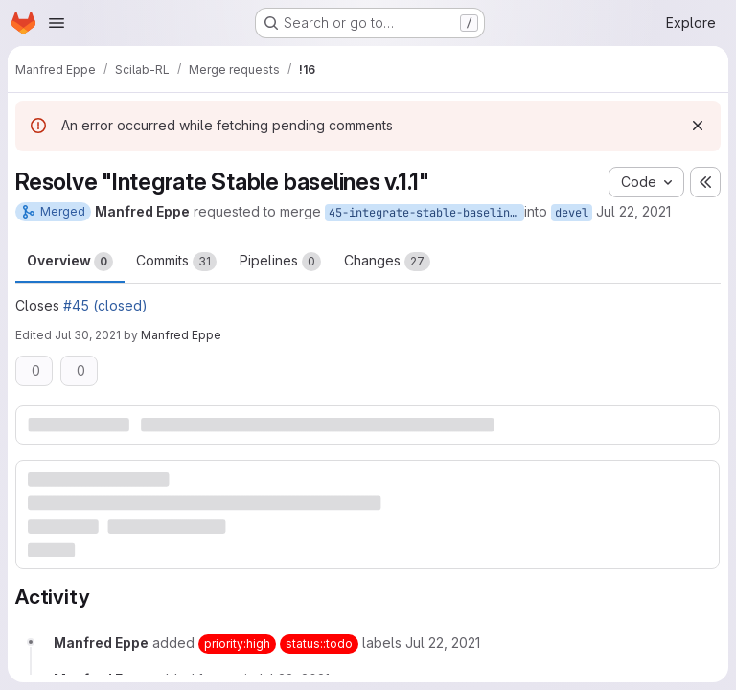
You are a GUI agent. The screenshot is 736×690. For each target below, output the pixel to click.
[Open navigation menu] (56, 23)
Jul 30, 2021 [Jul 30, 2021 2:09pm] (88, 335)
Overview (70, 261)
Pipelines (280, 261)
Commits (176, 261)
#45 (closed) (105, 305)
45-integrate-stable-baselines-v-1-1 (426, 212)
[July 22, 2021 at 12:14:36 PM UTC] (442, 642)
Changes (387, 261)
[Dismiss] (697, 125)
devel (571, 212)
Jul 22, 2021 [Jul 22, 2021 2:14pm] (633, 211)
